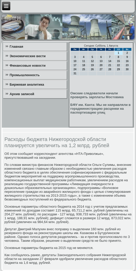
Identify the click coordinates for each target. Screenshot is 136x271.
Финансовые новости (27, 65)
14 (109, 61)
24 (75, 69)
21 (109, 65)
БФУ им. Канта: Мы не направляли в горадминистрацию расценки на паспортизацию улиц (100, 108)
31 (75, 73)
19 (92, 65)
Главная (16, 46)
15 (118, 61)
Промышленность (24, 75)
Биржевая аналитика (26, 84)
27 (101, 69)
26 (92, 69)
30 (127, 69)
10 (75, 61)
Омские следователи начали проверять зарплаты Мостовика (97, 95)
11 (83, 61)
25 (83, 69)
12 (92, 61)
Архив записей (21, 94)
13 (101, 61)
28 (109, 69)
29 (118, 69)
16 (127, 61)
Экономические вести (27, 56)
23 (127, 65)
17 (75, 65)
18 (83, 65)
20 (101, 65)
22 (118, 65)
